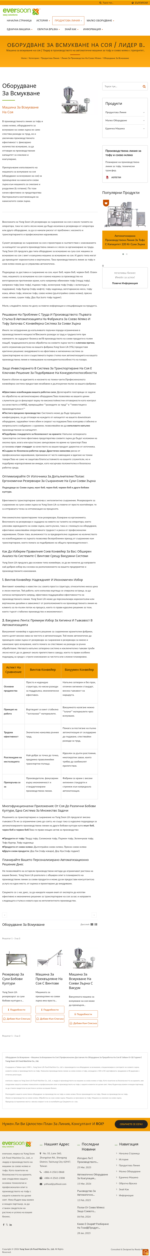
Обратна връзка (48, 29)
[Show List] (96, 924)
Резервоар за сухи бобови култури (13, 979)
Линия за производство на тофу (114, 1094)
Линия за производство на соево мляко (81, 58)
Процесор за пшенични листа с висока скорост (24, 1101)
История (43, 20)
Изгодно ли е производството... (87, 1159)
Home (24, 58)
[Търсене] (100, 2)
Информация (93, 29)
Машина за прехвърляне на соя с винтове (49, 979)
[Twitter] (7, 1224)
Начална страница (19, 20)
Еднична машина (19, 29)
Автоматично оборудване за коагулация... (92, 1176)
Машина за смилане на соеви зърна (106, 1098)
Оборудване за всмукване (116, 58)
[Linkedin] (11, 1224)
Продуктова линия (68, 20)
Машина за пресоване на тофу (78, 1098)
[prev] (4, 915)
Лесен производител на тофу (88, 1094)
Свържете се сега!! (131, 1124)
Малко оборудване (100, 20)
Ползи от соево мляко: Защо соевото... (91, 1208)
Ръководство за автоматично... (86, 1192)
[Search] (116, 2)
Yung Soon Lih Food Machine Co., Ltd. (37, 1248)
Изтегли (113, 178)
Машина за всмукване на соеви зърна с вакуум (81, 981)
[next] (94, 915)
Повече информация (125, 283)
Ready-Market (141, 1248)
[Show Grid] (92, 924)
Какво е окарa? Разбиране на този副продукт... (93, 1225)
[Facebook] (3, 1224)
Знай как (71, 29)
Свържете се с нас (70, 1101)
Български (141, 3)
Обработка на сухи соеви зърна (52, 1098)
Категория (34, 58)
